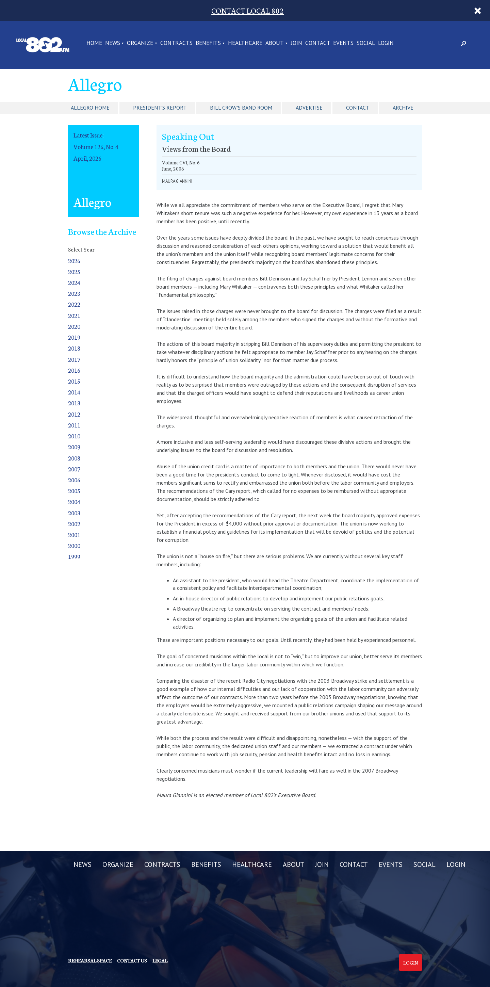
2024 (74, 282)
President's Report (159, 107)
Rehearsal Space (90, 960)
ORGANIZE (140, 43)
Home (94, 43)
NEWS (112, 43)
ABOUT (274, 43)
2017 (74, 359)
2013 (74, 403)
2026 (74, 260)
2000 (74, 545)
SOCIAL (366, 43)
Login (410, 962)
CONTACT (317, 43)
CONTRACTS (176, 43)
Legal (159, 960)
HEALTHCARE (245, 43)
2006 (74, 479)
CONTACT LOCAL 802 (247, 10)
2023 (74, 293)
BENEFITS (208, 43)
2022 (74, 304)
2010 (74, 436)
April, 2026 (87, 158)
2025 (74, 271)
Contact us (132, 960)
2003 (74, 512)
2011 (74, 425)
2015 (74, 381)
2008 (74, 458)
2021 (74, 315)
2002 (74, 523)
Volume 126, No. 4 (96, 146)
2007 (74, 469)
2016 (74, 370)
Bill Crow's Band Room (241, 107)
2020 (74, 326)
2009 (74, 446)
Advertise (309, 107)
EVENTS (343, 43)
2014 (74, 392)
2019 (74, 337)
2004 (74, 501)
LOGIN (386, 43)
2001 (74, 534)
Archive (403, 107)
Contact (357, 107)
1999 (74, 556)
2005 (74, 490)
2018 (74, 348)
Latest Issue (88, 135)
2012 (74, 414)
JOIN (296, 43)
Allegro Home (90, 107)
